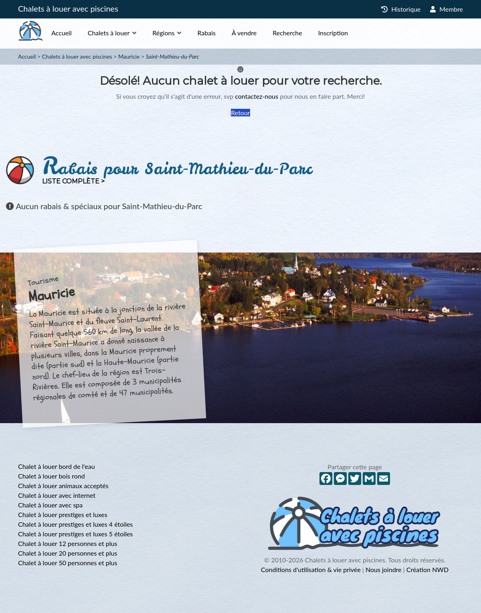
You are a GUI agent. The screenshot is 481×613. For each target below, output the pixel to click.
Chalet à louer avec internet (56, 495)
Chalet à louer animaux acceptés (63, 485)
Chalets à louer (125, 33)
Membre (446, 9)
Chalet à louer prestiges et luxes (62, 514)
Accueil (77, 33)
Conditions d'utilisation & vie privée (311, 569)
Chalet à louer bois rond (51, 476)
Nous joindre (384, 569)
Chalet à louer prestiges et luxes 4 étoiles (75, 524)
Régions (179, 33)
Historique (400, 9)
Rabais (222, 33)
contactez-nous (256, 96)
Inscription (349, 33)
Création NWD (427, 569)
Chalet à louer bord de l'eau (56, 466)
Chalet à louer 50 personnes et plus (67, 562)
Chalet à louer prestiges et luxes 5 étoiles (75, 534)
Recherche (303, 33)
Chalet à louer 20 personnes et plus (67, 553)
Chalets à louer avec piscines (68, 8)
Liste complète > (73, 181)
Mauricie (128, 56)
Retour (240, 112)
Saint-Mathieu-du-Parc (172, 56)
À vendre (260, 33)
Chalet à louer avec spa (50, 505)
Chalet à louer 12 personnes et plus (67, 543)
